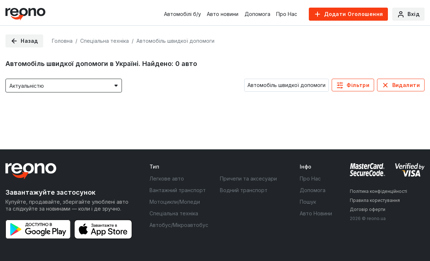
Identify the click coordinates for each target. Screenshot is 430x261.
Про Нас (286, 14)
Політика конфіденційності (378, 191)
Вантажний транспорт (178, 190)
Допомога (257, 14)
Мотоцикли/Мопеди (175, 202)
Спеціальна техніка (174, 213)
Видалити (406, 85)
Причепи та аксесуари (248, 178)
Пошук (308, 202)
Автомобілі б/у (182, 14)
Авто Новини (316, 213)
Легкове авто (167, 178)
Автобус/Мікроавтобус (179, 225)
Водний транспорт (243, 190)
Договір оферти (367, 209)
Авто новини (222, 14)
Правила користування (375, 200)
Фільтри (358, 85)
